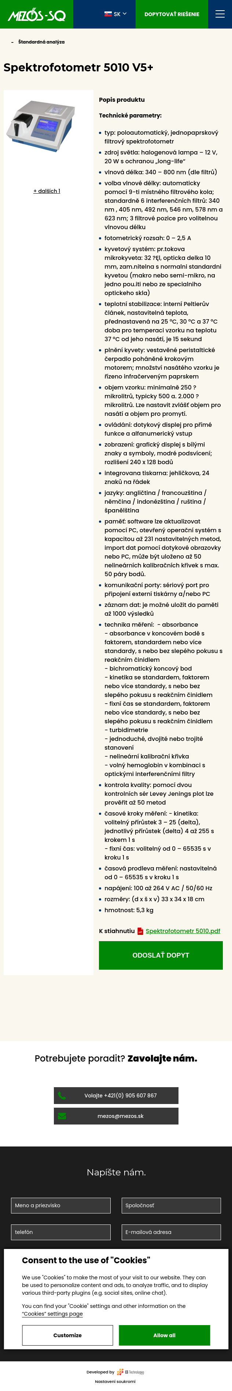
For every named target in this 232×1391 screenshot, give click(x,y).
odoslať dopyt (161, 955)
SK (112, 14)
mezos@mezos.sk (101, 1116)
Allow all (165, 1335)
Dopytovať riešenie (171, 14)
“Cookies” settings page (52, 1313)
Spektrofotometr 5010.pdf (178, 931)
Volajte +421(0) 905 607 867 (107, 1096)
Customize (68, 1335)
